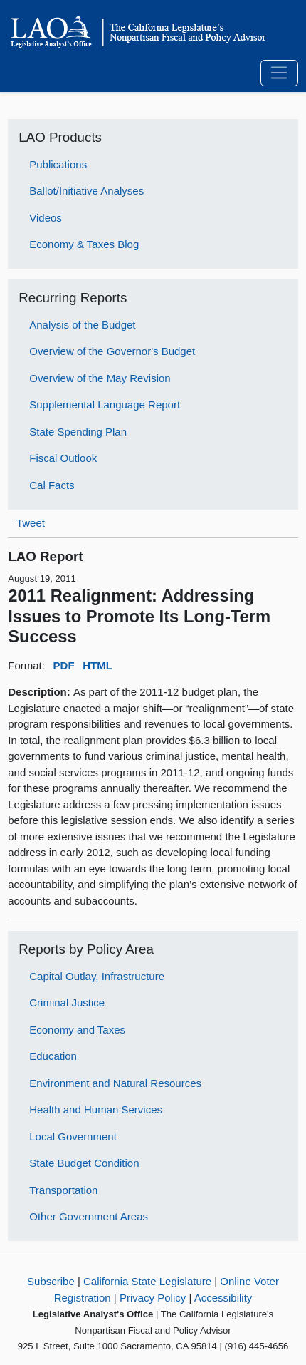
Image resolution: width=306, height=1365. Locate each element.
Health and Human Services (95, 1109)
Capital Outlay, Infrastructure (96, 976)
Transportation (63, 1190)
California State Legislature (147, 1281)
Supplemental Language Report (104, 404)
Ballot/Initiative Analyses (86, 191)
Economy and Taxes (77, 1030)
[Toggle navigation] (279, 73)
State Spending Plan (78, 432)
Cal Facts (51, 485)
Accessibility (223, 1298)
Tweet (30, 523)
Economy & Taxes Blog (84, 244)
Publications (58, 164)
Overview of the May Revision (99, 378)
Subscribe (51, 1281)
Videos (45, 218)
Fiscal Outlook (63, 458)
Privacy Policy (153, 1298)
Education (53, 1056)
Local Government (73, 1136)
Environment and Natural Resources (115, 1083)
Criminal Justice (67, 1002)
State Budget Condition (84, 1163)
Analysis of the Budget (82, 325)
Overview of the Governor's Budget (112, 351)
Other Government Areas (88, 1216)
